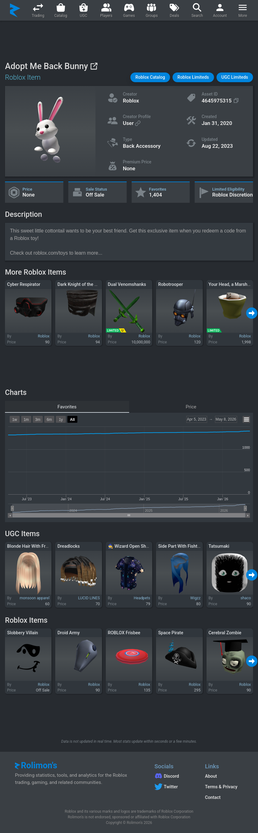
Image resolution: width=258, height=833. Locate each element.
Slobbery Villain (22, 632)
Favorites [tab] (66, 407)
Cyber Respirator (23, 284)
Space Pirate (170, 632)
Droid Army (68, 632)
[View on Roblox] (94, 66)
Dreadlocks (68, 546)
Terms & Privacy (221, 786)
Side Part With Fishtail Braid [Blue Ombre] (199, 546)
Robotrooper (170, 284)
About (211, 776)
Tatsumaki (218, 546)
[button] (150, 77)
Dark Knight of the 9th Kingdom (88, 284)
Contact (213, 797)
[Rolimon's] (15, 10)
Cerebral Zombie (224, 632)
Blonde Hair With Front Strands (37, 546)
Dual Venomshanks (127, 284)
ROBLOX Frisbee (124, 632)
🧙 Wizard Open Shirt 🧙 (132, 546)
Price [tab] (191, 407)
